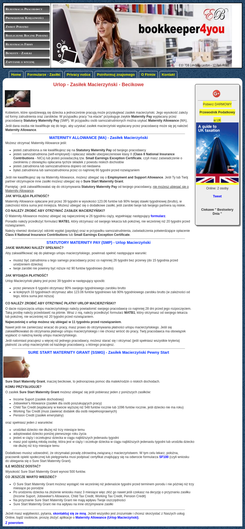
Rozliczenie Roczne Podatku (27, 35)
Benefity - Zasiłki (19, 53)
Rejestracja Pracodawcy (24, 9)
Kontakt (168, 75)
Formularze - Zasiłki (43, 75)
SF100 (164, 457)
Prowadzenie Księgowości (25, 18)
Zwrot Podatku (17, 27)
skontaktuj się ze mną (69, 513)
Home (16, 75)
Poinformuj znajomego (116, 75)
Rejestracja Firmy (19, 44)
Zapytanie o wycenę (20, 62)
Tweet (217, 196)
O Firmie (148, 75)
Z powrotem (14, 523)
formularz (158, 216)
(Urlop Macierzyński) (106, 517)
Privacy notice (79, 75)
